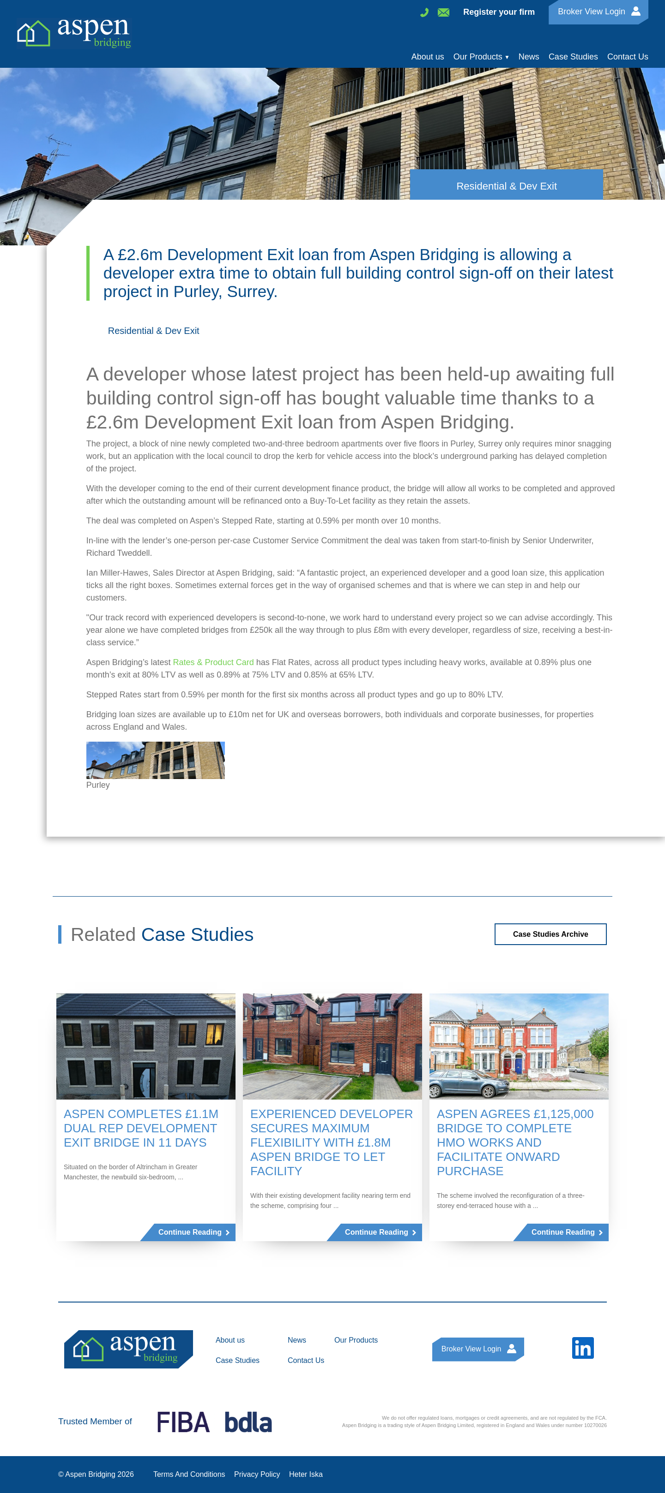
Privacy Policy (257, 1474)
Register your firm (499, 12)
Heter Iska (306, 1474)
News (529, 56)
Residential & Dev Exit (154, 331)
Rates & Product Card (213, 662)
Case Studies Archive (550, 934)
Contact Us (627, 56)
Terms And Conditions (189, 1474)
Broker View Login (591, 11)
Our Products (477, 56)
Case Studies (573, 56)
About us (427, 56)
